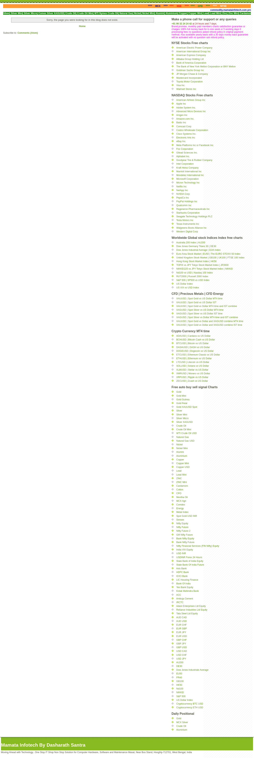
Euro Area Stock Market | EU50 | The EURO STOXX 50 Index (208, 254)
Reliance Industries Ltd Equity (191, 609)
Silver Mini (181, 414)
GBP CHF (181, 640)
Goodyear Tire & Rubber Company (194, 160)
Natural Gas (182, 437)
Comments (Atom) (27, 33)
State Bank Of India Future (190, 564)
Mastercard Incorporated (189, 78)
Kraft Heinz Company (187, 167)
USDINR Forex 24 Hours (189, 557)
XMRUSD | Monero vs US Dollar (193, 373)
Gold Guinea (182, 399)
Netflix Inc (181, 186)
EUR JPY (181, 632)
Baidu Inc (181, 122)
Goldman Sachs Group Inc (190, 70)
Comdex (180, 504)
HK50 (179, 685)
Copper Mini (182, 463)
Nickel (179, 444)
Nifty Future (182, 527)
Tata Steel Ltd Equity (187, 613)
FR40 (179, 677)
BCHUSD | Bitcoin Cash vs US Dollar (195, 339)
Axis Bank (181, 568)
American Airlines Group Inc (190, 100)
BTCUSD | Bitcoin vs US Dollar (192, 343)
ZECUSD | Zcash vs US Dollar (192, 381)
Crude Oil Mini (183, 429)
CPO (178, 493)
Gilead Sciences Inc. (187, 152)
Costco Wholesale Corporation (192, 130)
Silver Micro (182, 418)
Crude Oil (181, 425)
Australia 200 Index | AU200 (190, 242)
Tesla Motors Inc (184, 220)
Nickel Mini (182, 448)
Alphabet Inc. (183, 156)
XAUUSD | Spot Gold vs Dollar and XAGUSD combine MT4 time (209, 321)
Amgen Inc (181, 115)
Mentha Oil (182, 497)
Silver (179, 410)
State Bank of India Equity (189, 561)
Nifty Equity (182, 523)
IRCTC (179, 602)
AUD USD (181, 621)
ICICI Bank (182, 576)
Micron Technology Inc (187, 182)
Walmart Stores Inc (186, 89)
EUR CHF (181, 625)
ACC (178, 595)
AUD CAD (181, 617)
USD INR (181, 553)
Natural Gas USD (185, 440)
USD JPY (181, 658)
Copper (180, 459)
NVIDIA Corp (183, 194)
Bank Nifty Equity (185, 538)
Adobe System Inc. (186, 107)
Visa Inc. (180, 85)
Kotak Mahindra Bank (187, 591)
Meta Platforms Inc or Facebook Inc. (195, 145)
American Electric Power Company (194, 47)
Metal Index (182, 512)
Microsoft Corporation (187, 179)
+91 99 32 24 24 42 (182, 23)
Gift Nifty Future (184, 534)
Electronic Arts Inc (185, 137)
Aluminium (181, 456)
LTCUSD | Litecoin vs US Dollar (192, 362)
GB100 (179, 681)
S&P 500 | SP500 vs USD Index (192, 280)
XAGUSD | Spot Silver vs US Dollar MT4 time (200, 310)
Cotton (179, 489)
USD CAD (181, 651)
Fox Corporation (184, 149)
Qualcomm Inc (183, 205)
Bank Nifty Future (185, 542)
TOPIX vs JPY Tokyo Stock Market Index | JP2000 (202, 265)
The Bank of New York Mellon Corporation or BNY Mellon (206, 66)
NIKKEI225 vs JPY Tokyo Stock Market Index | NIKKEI (204, 268)
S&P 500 (180, 696)
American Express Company (191, 55)
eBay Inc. (181, 141)
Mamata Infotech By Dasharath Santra (43, 745)
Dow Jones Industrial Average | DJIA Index (198, 250)
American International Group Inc (193, 51)
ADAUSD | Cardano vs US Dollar (193, 336)
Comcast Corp (183, 126)
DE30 (179, 666)
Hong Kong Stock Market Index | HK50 (196, 261)
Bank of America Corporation (191, 62)
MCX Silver (182, 722)
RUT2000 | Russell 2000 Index (192, 276)
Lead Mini (181, 474)
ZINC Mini (181, 482)
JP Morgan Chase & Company (192, 74)
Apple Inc (181, 103)
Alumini (180, 452)
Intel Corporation (185, 163)
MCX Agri (181, 501)
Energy (180, 508)
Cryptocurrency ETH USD (189, 707)
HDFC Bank (182, 572)
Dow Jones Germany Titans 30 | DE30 (196, 246)
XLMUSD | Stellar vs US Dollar (192, 369)
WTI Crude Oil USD (186, 433)
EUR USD (181, 636)
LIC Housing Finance (187, 579)
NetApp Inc (182, 190)
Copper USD (183, 467)
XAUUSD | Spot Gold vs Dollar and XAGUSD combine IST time (209, 325)
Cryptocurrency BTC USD (189, 703)
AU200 (179, 662)
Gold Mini (181, 395)
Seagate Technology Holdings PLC (194, 216)
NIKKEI (180, 692)
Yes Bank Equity (184, 587)
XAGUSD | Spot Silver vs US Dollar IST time (199, 313)
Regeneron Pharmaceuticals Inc (193, 209)
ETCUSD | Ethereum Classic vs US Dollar (198, 354)
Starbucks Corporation (187, 212)
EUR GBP (181, 628)
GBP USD (181, 647)
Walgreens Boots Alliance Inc (191, 227)
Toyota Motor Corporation (189, 81)
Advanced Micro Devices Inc (191, 111)
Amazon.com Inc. (185, 118)
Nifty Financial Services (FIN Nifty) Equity (197, 546)
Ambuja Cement (184, 598)
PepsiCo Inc (182, 197)
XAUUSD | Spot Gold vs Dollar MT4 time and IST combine (206, 306)
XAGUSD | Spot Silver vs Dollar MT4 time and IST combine (207, 317)
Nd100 (179, 688)
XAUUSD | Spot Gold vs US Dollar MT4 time (199, 298)
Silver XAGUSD (184, 422)
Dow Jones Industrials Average (192, 670)
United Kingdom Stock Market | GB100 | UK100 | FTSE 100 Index (210, 257)
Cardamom (182, 486)
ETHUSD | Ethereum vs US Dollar (194, 358)
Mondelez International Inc (190, 175)
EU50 (179, 673)
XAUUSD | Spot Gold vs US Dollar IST (196, 302)
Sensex (180, 519)
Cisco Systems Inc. (186, 134)
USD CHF (181, 655)
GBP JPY (181, 643)
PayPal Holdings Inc (186, 201)
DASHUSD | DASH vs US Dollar (193, 347)
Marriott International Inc (188, 171)
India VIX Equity (184, 549)
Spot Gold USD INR (186, 516)
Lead (179, 470)
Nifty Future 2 (183, 531)
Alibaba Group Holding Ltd (190, 59)
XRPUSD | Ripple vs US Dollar (192, 377)
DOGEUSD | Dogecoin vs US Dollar (195, 351)
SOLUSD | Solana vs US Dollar (192, 366)
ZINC (179, 478)
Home (82, 26)
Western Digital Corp (187, 231)
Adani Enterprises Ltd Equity (191, 606)
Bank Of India (183, 583)
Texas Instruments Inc (187, 224)
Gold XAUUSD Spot (186, 407)
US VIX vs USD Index (187, 287)
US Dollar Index (184, 283)
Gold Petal (181, 403)
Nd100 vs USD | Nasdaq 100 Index (194, 272)
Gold (178, 392)
